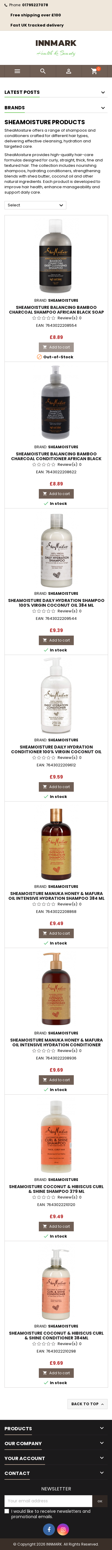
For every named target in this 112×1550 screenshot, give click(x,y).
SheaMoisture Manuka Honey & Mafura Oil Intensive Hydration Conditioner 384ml (56, 1045)
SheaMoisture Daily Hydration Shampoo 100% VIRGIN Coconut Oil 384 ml (56, 602)
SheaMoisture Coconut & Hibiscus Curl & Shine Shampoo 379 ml (56, 1189)
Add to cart (56, 347)
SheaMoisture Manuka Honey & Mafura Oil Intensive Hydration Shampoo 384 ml (56, 896)
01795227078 (35, 4)
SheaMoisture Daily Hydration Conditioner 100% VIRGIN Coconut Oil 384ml (56, 752)
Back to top (88, 1404)
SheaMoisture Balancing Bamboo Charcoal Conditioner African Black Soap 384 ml (56, 458)
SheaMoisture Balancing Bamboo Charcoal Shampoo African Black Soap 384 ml (56, 312)
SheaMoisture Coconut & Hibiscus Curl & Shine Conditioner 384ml (56, 1335)
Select (36, 205)
